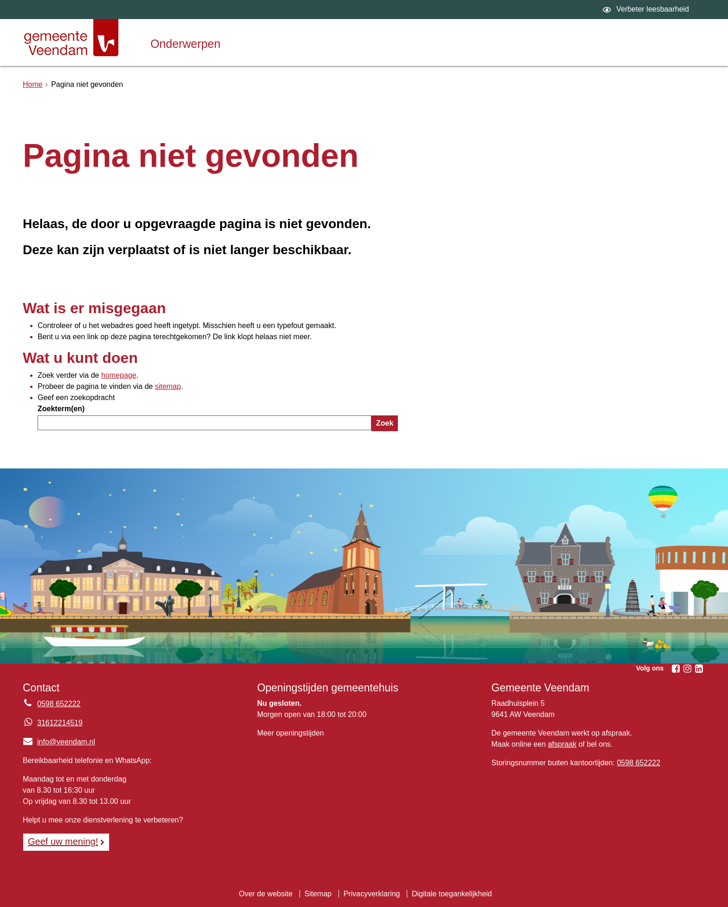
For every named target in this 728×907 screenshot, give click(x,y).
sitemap (168, 386)
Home (33, 84)
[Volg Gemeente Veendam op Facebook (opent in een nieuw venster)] (675, 669)
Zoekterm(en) (61, 409)
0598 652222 (638, 763)
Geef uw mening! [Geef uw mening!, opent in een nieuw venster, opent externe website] (63, 841)
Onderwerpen (185, 43)
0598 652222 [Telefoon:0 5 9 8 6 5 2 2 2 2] (58, 704)
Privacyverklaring (372, 894)
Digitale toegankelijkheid (452, 894)
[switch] (647, 9)
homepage (118, 375)
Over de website (265, 894)
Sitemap (318, 894)
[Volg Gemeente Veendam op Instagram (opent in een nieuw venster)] (687, 669)
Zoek (384, 423)
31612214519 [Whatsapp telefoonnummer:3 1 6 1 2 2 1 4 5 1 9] (60, 723)
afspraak (562, 744)
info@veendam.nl (59, 742)
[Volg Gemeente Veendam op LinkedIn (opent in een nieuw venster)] (699, 669)
